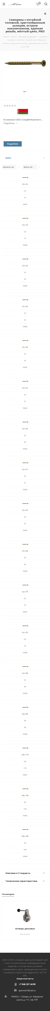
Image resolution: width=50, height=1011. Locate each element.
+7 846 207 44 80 (27, 984)
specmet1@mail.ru (27, 990)
